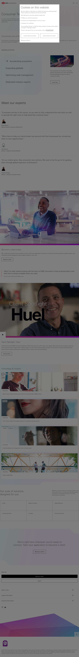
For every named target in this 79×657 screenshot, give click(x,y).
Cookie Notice (49, 30)
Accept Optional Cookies (30, 35)
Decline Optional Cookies (49, 35)
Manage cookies (25, 40)
